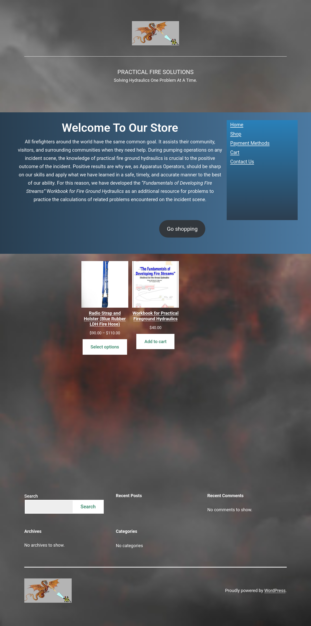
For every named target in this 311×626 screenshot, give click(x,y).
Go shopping (182, 229)
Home (236, 125)
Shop (236, 134)
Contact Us (242, 162)
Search (31, 496)
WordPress (274, 590)
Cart (235, 152)
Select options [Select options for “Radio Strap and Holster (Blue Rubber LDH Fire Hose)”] (105, 346)
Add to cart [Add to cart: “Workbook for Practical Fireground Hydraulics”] (155, 341)
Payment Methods (250, 143)
